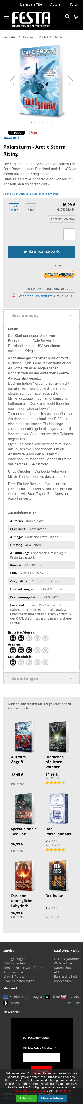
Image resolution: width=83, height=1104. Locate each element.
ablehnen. (65, 1090)
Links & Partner (14, 976)
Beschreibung (25, 315)
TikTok (55, 997)
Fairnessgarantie (66, 959)
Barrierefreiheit (65, 976)
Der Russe (54, 895)
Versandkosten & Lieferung (23, 968)
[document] (41, 1087)
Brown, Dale (11, 138)
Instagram (37, 997)
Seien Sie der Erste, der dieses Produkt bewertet (30, 193)
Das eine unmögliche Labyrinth (21, 900)
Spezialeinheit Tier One (23, 831)
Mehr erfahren (52, 1098)
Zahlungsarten (14, 963)
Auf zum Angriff (18, 759)
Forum (75, 4)
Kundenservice (14, 972)
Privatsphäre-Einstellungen (28, 1090)
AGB (57, 972)
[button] (12, 81)
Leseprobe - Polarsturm (32, 296)
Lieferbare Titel (31, 4)
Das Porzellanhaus (58, 831)
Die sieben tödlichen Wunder (55, 762)
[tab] (41, 315)
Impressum (62, 981)
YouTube (73, 997)
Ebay (76, 1003)
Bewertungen (24, 678)
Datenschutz (63, 968)
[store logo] (31, 19)
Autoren (56, 4)
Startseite (9, 36)
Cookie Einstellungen (18, 981)
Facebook (16, 997)
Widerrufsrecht (65, 963)
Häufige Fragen (14, 959)
